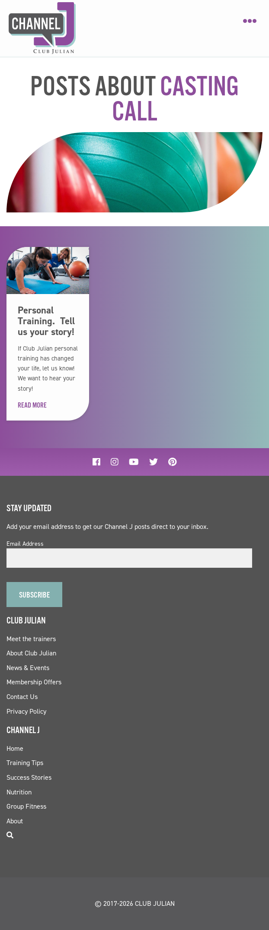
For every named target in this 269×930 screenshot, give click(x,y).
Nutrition (19, 792)
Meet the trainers (31, 638)
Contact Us (22, 696)
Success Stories (28, 777)
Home (14, 748)
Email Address (25, 544)
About (14, 821)
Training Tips (24, 762)
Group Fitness (26, 806)
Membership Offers (33, 681)
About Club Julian (31, 653)
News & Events (27, 667)
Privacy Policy (26, 711)
